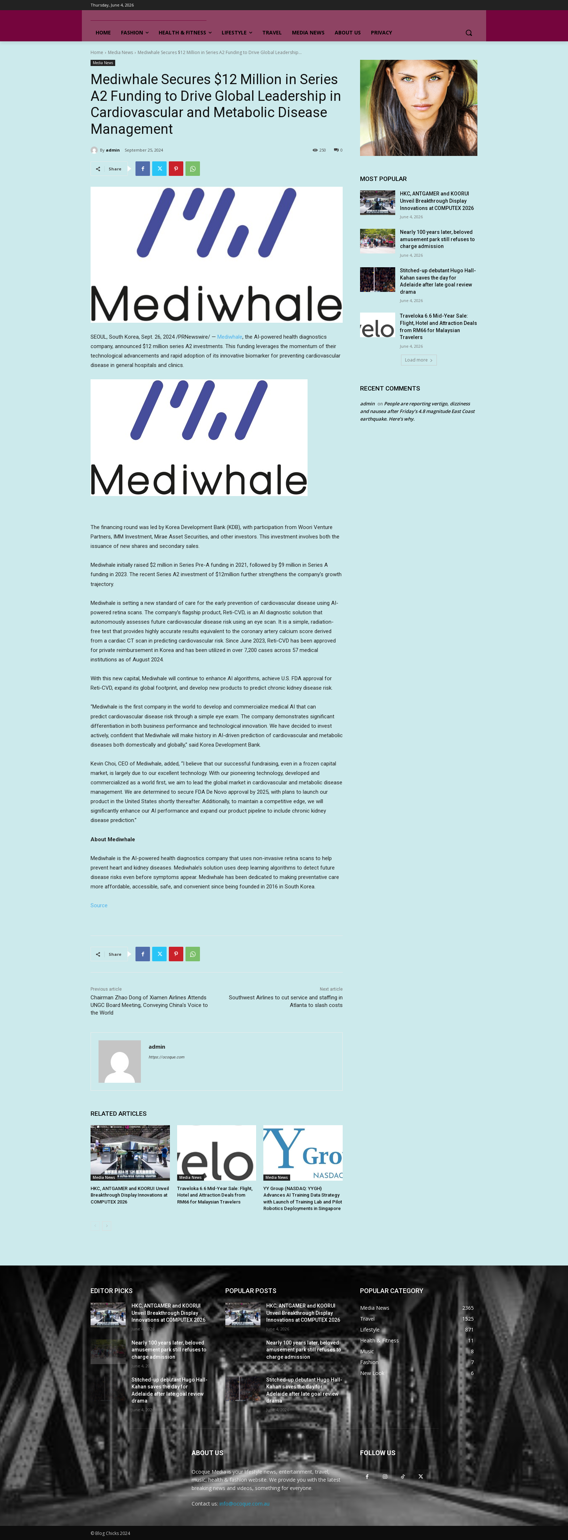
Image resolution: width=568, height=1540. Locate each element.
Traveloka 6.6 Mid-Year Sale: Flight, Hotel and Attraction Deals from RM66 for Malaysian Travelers (214, 1195)
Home (97, 52)
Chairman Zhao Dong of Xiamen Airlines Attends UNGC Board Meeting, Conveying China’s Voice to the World (149, 1005)
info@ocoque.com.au (245, 1503)
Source (99, 905)
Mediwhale (229, 337)
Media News (120, 52)
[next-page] (106, 1226)
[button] (468, 32)
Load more (419, 360)
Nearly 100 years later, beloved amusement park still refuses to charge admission (437, 239)
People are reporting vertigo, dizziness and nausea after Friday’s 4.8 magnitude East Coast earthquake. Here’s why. (417, 411)
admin (113, 150)
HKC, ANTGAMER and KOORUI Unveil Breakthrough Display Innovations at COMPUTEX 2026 (130, 1195)
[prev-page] (95, 1226)
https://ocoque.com (166, 1057)
